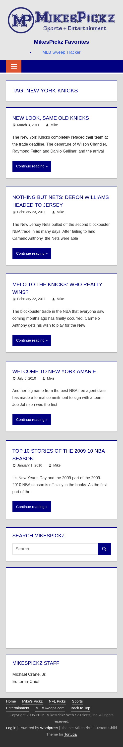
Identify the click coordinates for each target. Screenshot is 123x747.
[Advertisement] (61, 607)
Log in (11, 728)
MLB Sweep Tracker (61, 52)
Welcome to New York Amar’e (57, 371)
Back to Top (80, 708)
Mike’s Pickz (32, 701)
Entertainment (17, 708)
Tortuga (70, 734)
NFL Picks (57, 701)
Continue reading (30, 166)
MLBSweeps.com (49, 708)
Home (11, 701)
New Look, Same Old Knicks (53, 118)
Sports (77, 701)
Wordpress (49, 728)
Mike (54, 125)
